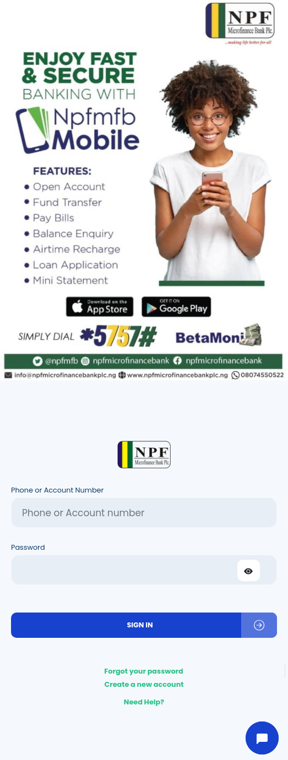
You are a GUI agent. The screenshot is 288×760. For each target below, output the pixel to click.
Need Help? (144, 702)
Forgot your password (143, 671)
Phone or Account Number (57, 490)
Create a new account (143, 684)
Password (28, 547)
